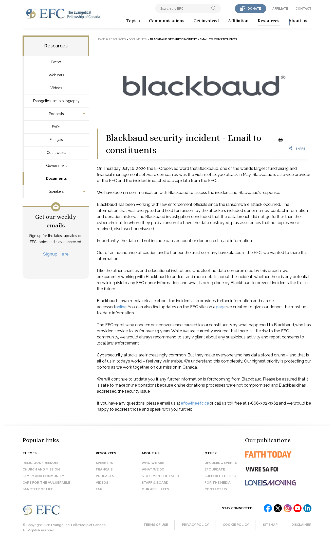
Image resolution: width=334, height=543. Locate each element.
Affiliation (238, 20)
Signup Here (56, 254)
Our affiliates (155, 489)
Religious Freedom (40, 463)
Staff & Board (155, 482)
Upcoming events (221, 463)
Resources (269, 20)
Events (56, 62)
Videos (56, 88)
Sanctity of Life (38, 489)
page (221, 306)
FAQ (99, 489)
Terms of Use (155, 525)
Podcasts (56, 114)
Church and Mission (41, 469)
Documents (56, 178)
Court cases (56, 153)
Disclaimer (301, 525)
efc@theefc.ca (195, 403)
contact (303, 8)
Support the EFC (220, 476)
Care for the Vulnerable (46, 482)
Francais (104, 469)
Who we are (153, 463)
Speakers (56, 191)
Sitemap (270, 525)
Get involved (206, 20)
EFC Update (215, 469)
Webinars (56, 75)
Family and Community (43, 476)
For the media (218, 482)
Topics (133, 20)
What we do (153, 469)
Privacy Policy (195, 525)
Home (101, 39)
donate (254, 8)
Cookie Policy (236, 525)
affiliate (280, 8)
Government (56, 166)
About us (298, 20)
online (121, 306)
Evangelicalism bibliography (56, 101)
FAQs (56, 127)
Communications (166, 20)
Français (56, 140)
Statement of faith (160, 476)
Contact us (216, 489)
